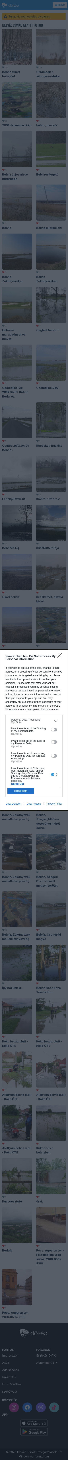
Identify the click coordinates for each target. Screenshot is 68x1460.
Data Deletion (13, 803)
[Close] (60, 656)
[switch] (54, 729)
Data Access (34, 803)
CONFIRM (21, 791)
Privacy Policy (54, 803)
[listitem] (34, 721)
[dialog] (34, 730)
